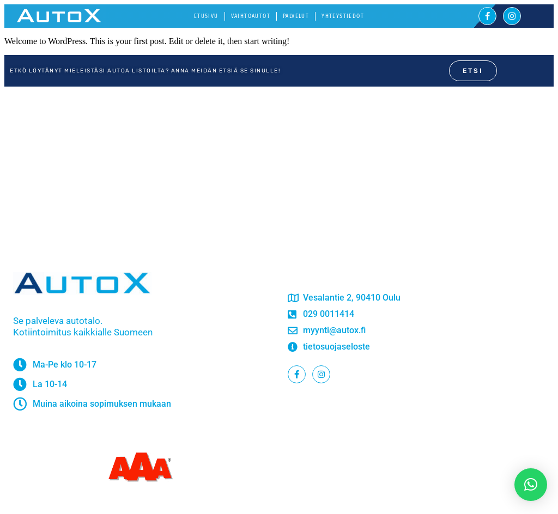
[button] (530, 484)
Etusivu (206, 16)
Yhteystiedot (343, 16)
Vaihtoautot (250, 16)
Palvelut (296, 16)
